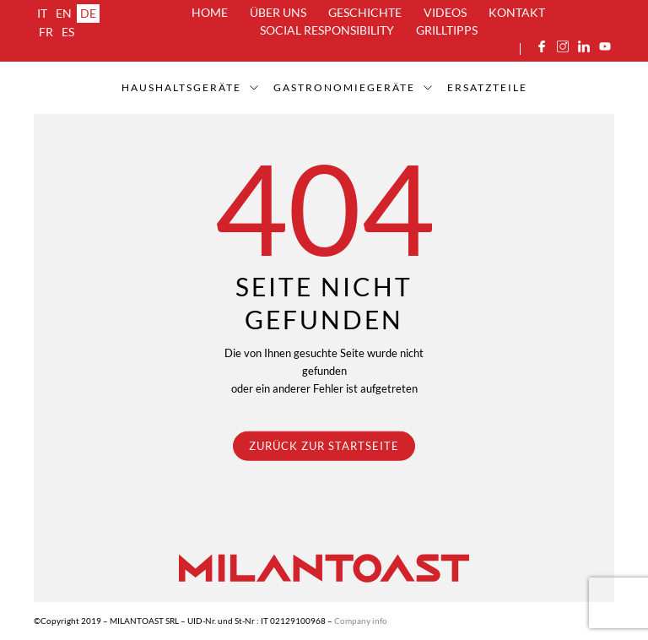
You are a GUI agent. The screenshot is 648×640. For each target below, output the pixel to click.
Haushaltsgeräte (181, 87)
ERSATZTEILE (487, 87)
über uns (278, 12)
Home (210, 12)
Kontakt (517, 12)
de (88, 13)
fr (46, 31)
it (42, 13)
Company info (360, 621)
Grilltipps (447, 30)
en (64, 13)
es (68, 31)
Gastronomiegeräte (344, 87)
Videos (445, 12)
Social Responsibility (327, 30)
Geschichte (365, 12)
